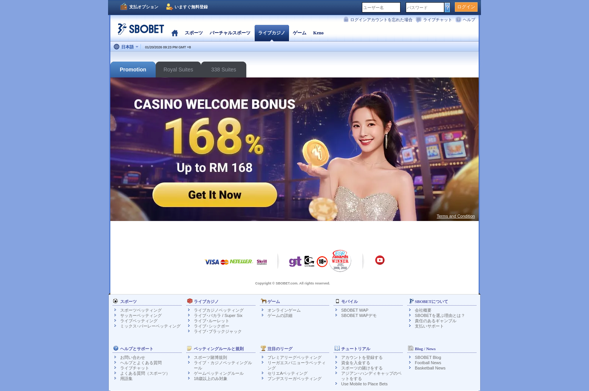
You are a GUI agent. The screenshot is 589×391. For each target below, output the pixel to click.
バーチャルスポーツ (230, 33)
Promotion (133, 69)
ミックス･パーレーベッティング (150, 326)
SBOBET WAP (354, 310)
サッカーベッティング (141, 315)
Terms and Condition (456, 216)
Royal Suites (178, 69)
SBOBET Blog (428, 357)
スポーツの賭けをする (362, 368)
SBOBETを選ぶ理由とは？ (440, 315)
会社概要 (423, 310)
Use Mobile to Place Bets (364, 384)
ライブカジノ (271, 33)
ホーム (175, 33)
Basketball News (430, 368)
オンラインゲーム (284, 310)
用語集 (126, 378)
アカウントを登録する (362, 357)
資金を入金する (355, 362)
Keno (318, 33)
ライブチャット (437, 19)
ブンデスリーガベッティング (294, 378)
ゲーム (299, 33)
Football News (428, 362)
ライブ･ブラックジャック (218, 331)
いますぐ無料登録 (191, 7)
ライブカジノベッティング (219, 310)
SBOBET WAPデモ (359, 315)
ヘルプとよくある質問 (141, 362)
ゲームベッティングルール (219, 373)
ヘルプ (469, 19)
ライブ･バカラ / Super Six (218, 315)
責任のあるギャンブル (435, 320)
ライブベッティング (139, 320)
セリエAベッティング (287, 373)
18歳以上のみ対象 (210, 378)
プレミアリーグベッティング (294, 357)
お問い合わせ (132, 357)
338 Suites (223, 69)
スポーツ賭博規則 (210, 357)
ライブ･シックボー (211, 326)
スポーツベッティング (141, 310)
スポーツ (194, 33)
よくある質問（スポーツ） (145, 373)
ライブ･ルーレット (211, 320)
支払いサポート (429, 326)
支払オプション (143, 7)
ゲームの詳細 (279, 315)
